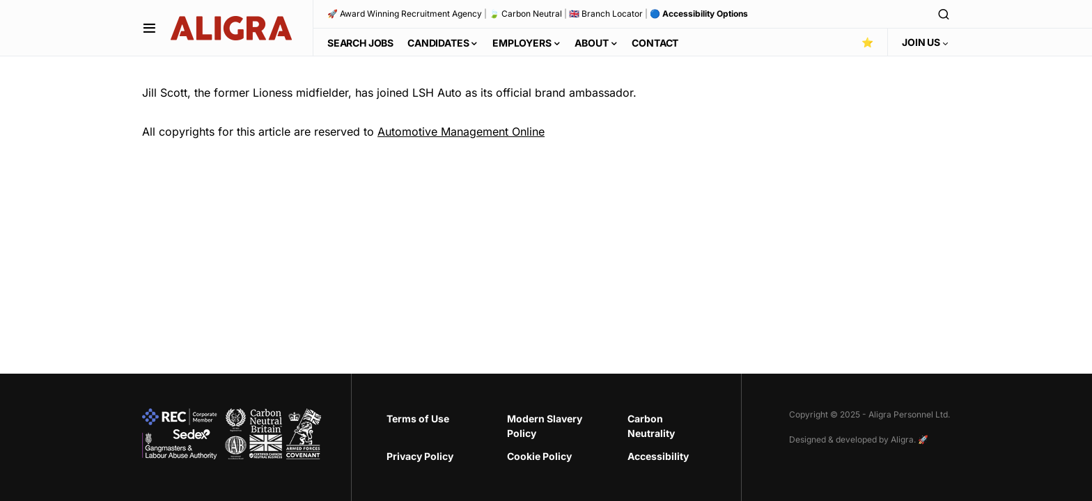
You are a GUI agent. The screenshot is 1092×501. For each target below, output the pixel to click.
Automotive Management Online (461, 131)
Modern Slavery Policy (544, 426)
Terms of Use (418, 418)
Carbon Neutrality (651, 426)
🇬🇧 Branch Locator (606, 13)
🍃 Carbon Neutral (525, 13)
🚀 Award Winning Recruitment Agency (404, 13)
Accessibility (658, 456)
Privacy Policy (420, 456)
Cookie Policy (539, 456)
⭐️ (867, 42)
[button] (149, 28)
